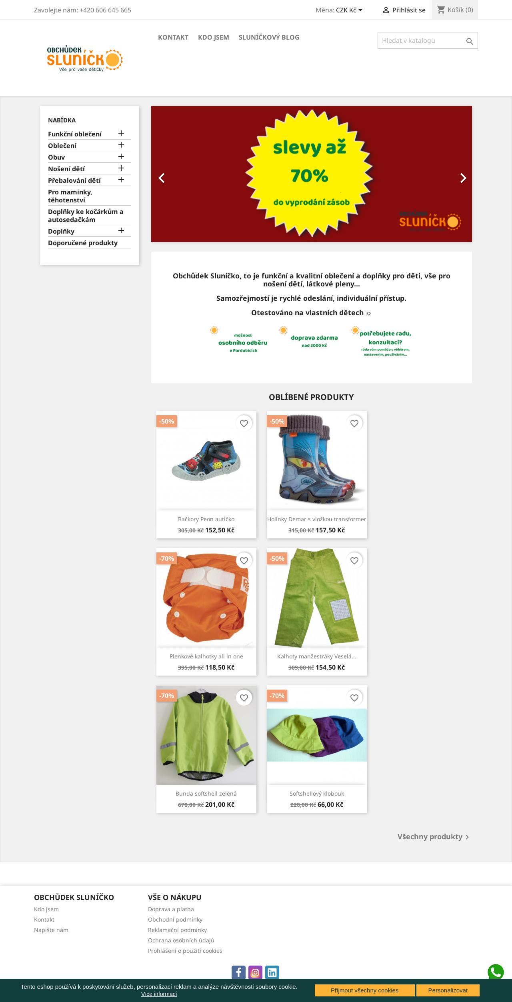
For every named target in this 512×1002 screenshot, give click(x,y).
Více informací (159, 994)
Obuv (56, 157)
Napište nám (51, 930)
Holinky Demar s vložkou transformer (316, 519)
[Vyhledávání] (428, 40)
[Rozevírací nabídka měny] (350, 11)
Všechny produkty (435, 837)
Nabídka (62, 120)
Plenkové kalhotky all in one (206, 656)
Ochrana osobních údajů (181, 940)
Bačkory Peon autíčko (206, 519)
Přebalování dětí (74, 180)
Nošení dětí (66, 169)
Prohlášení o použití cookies (185, 950)
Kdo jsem (213, 37)
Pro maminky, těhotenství (70, 196)
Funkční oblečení (75, 134)
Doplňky (61, 231)
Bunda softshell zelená (206, 793)
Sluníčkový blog (269, 37)
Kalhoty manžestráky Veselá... (316, 656)
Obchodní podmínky (175, 919)
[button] (175, 174)
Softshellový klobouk (317, 793)
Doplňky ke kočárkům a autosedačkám (86, 216)
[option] (311, 174)
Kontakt (173, 37)
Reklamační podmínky (177, 930)
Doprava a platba (171, 909)
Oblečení (62, 146)
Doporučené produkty (83, 243)
